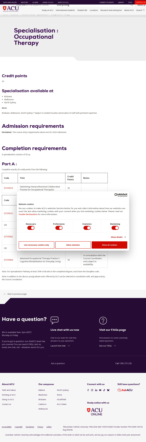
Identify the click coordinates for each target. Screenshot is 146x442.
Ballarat (41, 393)
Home (5, 18)
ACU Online (62, 407)
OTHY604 (8, 263)
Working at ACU (8, 398)
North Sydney (63, 393)
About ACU (129, 10)
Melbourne (43, 412)
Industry (23, 2)
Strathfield (61, 403)
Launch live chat (58, 349)
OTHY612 (8, 217)
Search (140, 10)
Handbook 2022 (28, 18)
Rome (59, 398)
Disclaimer (30, 430)
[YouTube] (100, 393)
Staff (129, 2)
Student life (82, 10)
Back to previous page (17, 297)
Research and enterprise (111, 10)
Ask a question (58, 367)
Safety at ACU (62, 2)
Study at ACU (47, 10)
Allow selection (73, 245)
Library (120, 2)
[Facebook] (88, 393)
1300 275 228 (125, 367)
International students (65, 10)
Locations (94, 10)
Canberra (42, 407)
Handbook (14, 18)
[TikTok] (104, 393)
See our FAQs (105, 349)
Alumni (34, 2)
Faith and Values (9, 2)
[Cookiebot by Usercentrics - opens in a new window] (116, 194)
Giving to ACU (47, 2)
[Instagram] (92, 393)
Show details (117, 237)
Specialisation (43, 18)
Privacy (40, 430)
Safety (49, 430)
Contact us (140, 2)
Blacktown (42, 398)
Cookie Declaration (28, 213)
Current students (106, 2)
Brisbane (42, 403)
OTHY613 (8, 191)
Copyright (18, 430)
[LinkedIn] (96, 393)
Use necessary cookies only (36, 245)
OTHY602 (8, 240)
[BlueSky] (108, 393)
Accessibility (6, 430)
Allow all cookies (109, 245)
